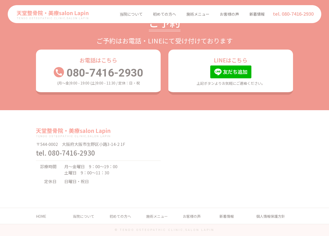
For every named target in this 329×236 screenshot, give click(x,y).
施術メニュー (197, 14)
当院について (131, 14)
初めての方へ (164, 14)
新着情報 (257, 14)
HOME (41, 216)
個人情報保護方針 (270, 216)
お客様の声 (229, 14)
